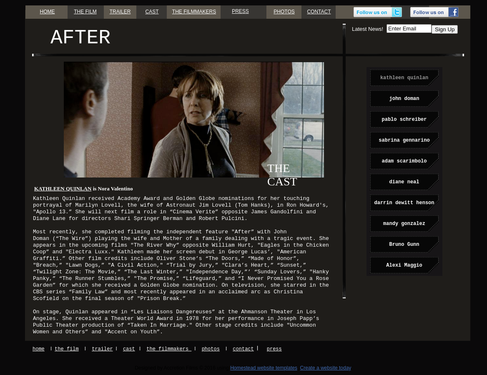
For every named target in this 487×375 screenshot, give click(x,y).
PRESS (240, 11)
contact (243, 349)
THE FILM (85, 12)
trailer (102, 349)
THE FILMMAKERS (194, 12)
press (274, 349)
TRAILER (120, 12)
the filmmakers (168, 349)
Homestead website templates (263, 368)
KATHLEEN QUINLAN (62, 188)
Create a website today (325, 368)
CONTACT (319, 12)
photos (211, 349)
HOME (47, 12)
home (39, 349)
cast (129, 349)
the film (67, 349)
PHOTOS (284, 12)
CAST (151, 12)
